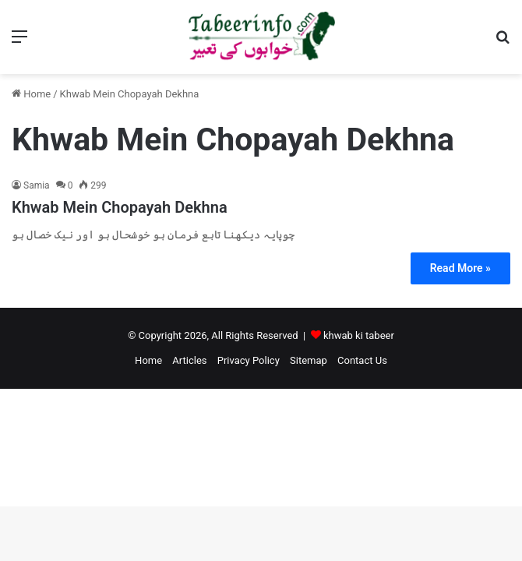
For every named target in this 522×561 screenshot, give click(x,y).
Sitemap (308, 360)
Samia (36, 185)
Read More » (460, 268)
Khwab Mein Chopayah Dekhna (119, 207)
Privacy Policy (248, 360)
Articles (189, 360)
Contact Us (362, 360)
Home (31, 94)
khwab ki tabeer (358, 335)
